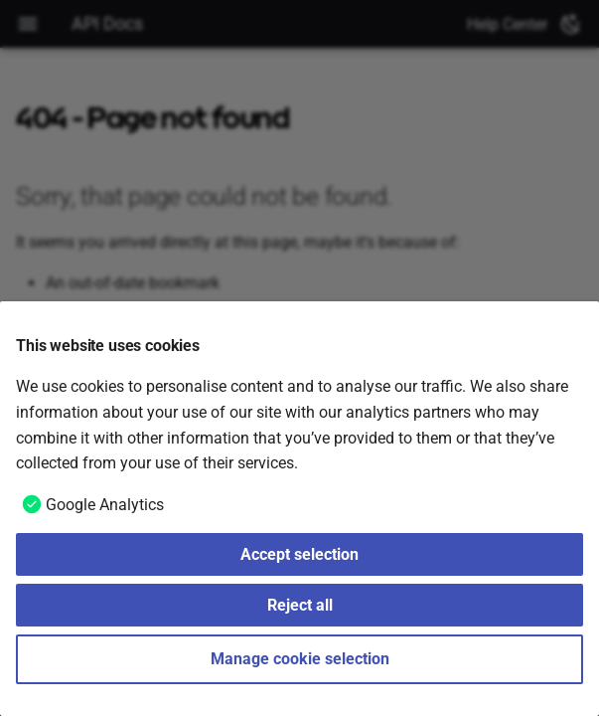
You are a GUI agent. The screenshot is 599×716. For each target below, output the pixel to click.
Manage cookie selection (300, 658)
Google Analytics (105, 504)
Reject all (300, 605)
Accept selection (299, 554)
